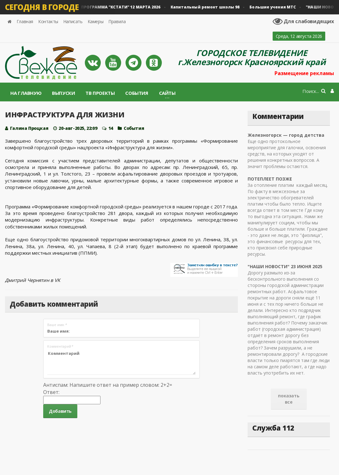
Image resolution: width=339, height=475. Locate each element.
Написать (73, 21)
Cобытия (134, 128)
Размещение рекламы (304, 73)
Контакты (48, 21)
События (136, 93)
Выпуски (63, 93)
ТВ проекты (100, 93)
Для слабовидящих (303, 21)
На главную (25, 93)
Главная (25, 21)
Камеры (96, 21)
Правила (117, 21)
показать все (288, 399)
